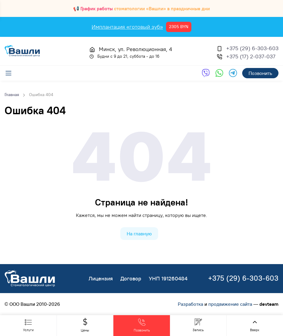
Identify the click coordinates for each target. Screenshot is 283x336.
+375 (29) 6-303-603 (252, 48)
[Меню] (11, 73)
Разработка (190, 304)
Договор (130, 278)
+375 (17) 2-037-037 (250, 56)
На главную (139, 234)
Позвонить (260, 73)
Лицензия (101, 278)
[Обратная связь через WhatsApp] (219, 73)
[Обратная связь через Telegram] (233, 73)
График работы (96, 8)
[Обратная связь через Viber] (205, 73)
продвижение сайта (230, 304)
